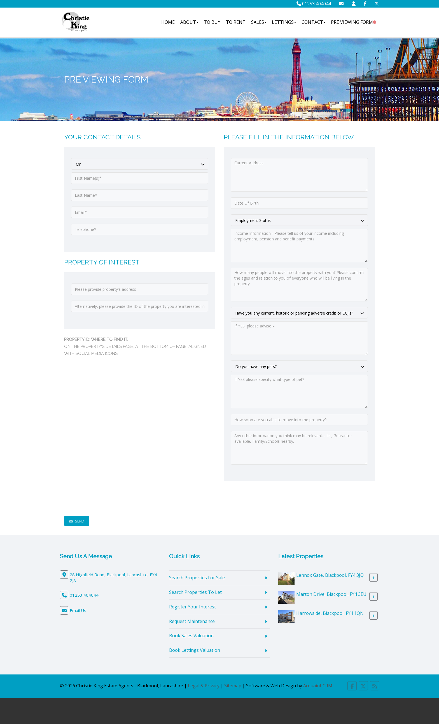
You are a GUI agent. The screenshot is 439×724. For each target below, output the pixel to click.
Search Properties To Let (195, 592)
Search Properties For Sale (197, 578)
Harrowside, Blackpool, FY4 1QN (330, 613)
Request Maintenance (192, 621)
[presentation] (106, 499)
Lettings (284, 22)
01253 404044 (313, 4)
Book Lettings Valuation (194, 650)
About (189, 22)
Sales (258, 22)
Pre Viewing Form (352, 22)
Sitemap (232, 686)
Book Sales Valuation (191, 635)
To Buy (212, 22)
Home (168, 22)
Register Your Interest (192, 607)
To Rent (236, 22)
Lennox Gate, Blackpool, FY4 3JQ (330, 575)
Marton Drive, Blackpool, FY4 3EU (331, 594)
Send (76, 521)
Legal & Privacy (204, 686)
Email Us (78, 610)
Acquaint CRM (317, 686)
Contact (313, 22)
